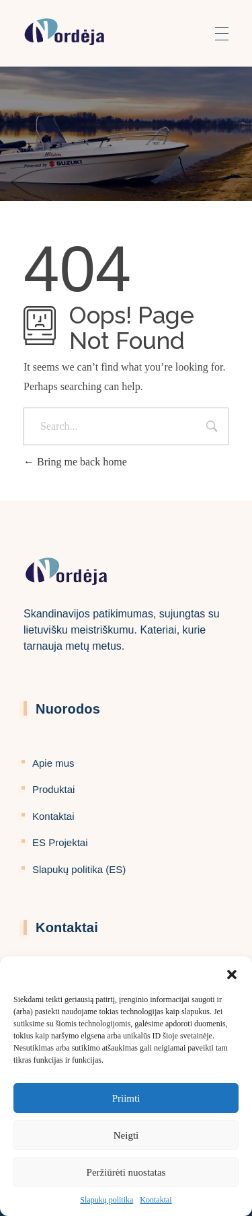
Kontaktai (155, 1200)
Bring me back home (75, 461)
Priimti (126, 1098)
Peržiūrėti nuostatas (126, 1172)
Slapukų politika (106, 1200)
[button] (232, 973)
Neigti (126, 1135)
